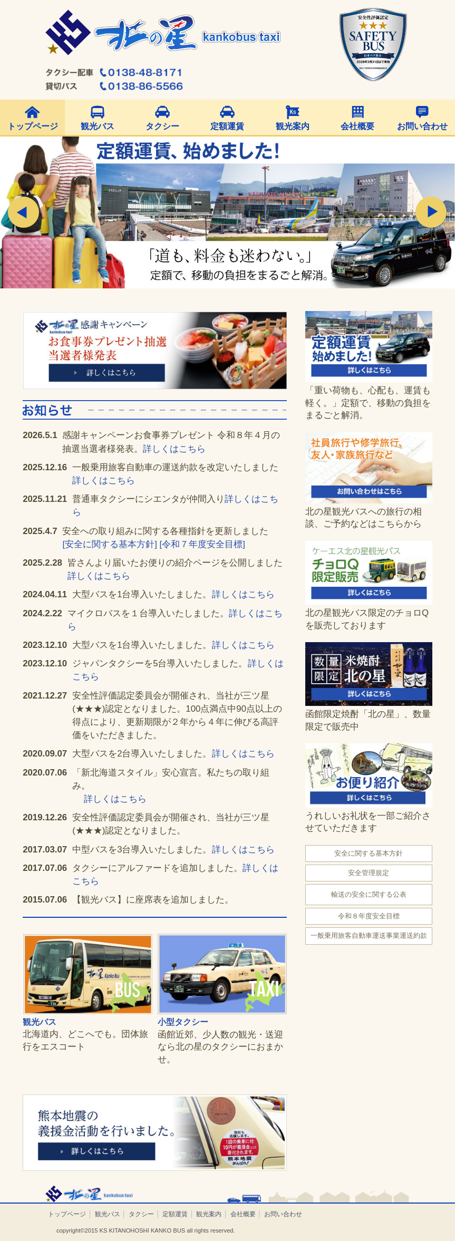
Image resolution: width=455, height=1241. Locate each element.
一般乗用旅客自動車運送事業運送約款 (369, 935)
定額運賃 (227, 126)
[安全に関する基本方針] (109, 544)
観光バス (97, 126)
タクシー (162, 126)
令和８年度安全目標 (369, 916)
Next (431, 212)
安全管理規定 (368, 873)
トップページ (32, 126)
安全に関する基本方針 (368, 853)
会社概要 (357, 126)
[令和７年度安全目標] (202, 544)
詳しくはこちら (174, 449)
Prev (24, 212)
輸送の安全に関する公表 (368, 894)
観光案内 (292, 126)
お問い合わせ (422, 126)
